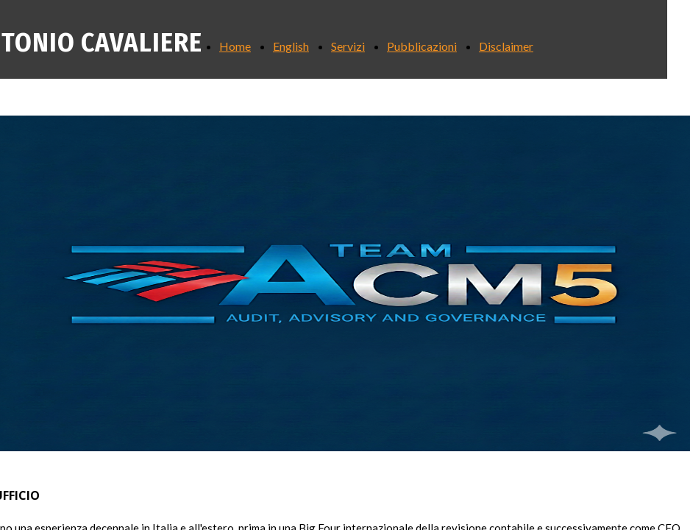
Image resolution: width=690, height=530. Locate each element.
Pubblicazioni (422, 46)
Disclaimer (506, 46)
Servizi (348, 46)
